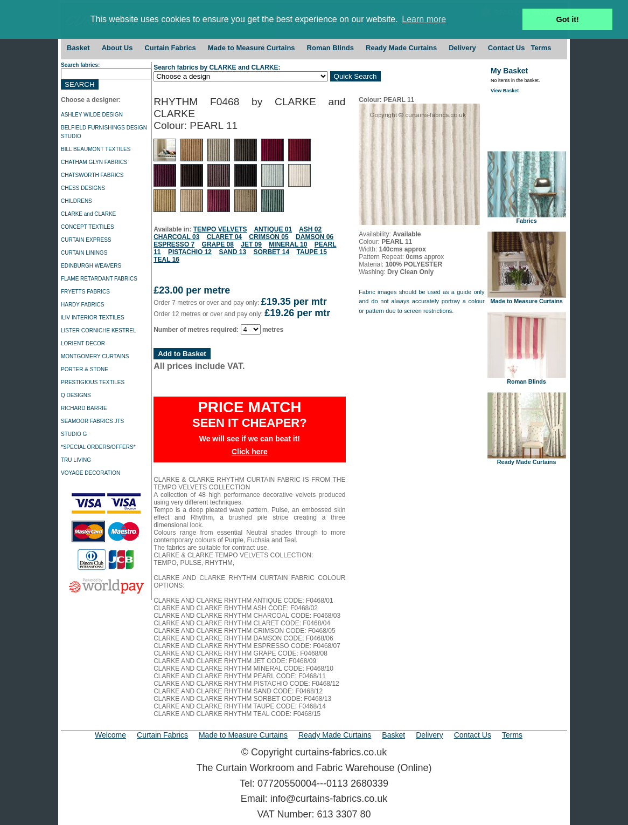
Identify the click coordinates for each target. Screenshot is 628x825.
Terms (541, 48)
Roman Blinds (330, 48)
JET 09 (251, 244)
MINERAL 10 (288, 244)
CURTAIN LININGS (84, 253)
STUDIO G (74, 434)
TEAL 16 (166, 259)
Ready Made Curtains (401, 48)
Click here (250, 451)
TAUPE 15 (311, 252)
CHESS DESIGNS (83, 188)
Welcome (110, 735)
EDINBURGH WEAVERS (91, 266)
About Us (117, 48)
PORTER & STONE (84, 369)
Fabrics (526, 218)
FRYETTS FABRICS (85, 292)
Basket (78, 48)
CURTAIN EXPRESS (86, 240)
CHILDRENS (76, 201)
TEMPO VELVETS (220, 229)
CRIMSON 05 (268, 237)
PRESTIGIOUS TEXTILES (92, 382)
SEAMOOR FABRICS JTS (92, 421)
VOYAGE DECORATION (90, 473)
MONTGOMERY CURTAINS (95, 356)
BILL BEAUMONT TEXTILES (95, 149)
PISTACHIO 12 (190, 252)
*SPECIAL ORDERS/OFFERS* (98, 447)
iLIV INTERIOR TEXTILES (92, 318)
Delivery (462, 48)
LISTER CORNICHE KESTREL (98, 330)
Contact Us (506, 48)
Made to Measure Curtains (251, 48)
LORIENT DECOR (83, 343)
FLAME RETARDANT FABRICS (99, 279)
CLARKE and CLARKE (88, 214)
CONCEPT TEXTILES (87, 227)
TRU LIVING (76, 460)
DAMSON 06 (314, 237)
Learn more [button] (424, 19)
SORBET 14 (271, 252)
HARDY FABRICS (82, 305)
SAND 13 (232, 252)
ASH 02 (310, 229)
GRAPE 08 (218, 244)
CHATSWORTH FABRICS (92, 175)
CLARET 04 (224, 237)
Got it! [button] (567, 19)
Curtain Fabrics (170, 48)
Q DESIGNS (76, 395)
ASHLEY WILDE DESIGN (92, 115)
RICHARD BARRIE (84, 408)
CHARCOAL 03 (176, 237)
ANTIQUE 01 (273, 229)
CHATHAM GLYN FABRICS (94, 162)
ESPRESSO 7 (173, 244)
